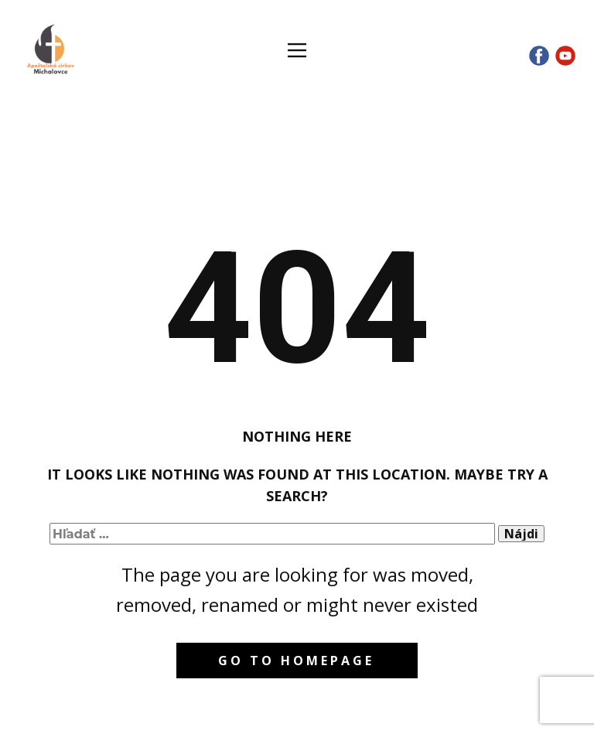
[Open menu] (297, 50)
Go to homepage (296, 660)
